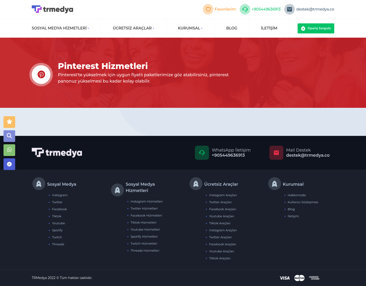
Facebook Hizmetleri (146, 215)
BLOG (231, 28)
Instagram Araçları (223, 195)
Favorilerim (219, 9)
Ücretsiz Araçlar (133, 28)
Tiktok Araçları (220, 223)
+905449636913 (260, 9)
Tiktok (56, 216)
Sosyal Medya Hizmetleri (60, 28)
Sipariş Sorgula (316, 28)
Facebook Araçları (222, 209)
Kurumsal (190, 28)
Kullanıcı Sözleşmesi (303, 202)
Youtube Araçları (221, 216)
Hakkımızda (297, 195)
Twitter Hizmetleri (144, 208)
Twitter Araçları (220, 202)
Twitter (57, 202)
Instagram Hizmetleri (147, 201)
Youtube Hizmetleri (145, 229)
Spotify (57, 230)
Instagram (60, 195)
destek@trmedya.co (309, 9)
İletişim (293, 216)
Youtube (58, 223)
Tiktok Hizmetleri (144, 222)
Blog (291, 209)
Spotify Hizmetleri (144, 236)
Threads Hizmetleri (145, 250)
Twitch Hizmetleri (144, 243)
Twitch (57, 237)
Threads (58, 244)
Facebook (59, 209)
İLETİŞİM (269, 28)
